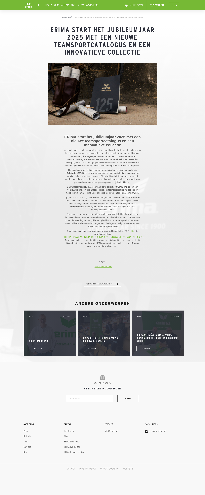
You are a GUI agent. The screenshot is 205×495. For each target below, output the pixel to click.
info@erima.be (111, 431)
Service (81, 5)
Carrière (65, 5)
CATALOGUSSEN (92, 5)
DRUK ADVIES (128, 468)
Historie (48, 5)
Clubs (56, 5)
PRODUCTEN (157, 5)
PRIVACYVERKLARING (109, 468)
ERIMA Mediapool (72, 441)
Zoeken (128, 398)
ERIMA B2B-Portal (72, 446)
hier (132, 230)
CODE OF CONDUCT (87, 468)
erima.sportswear (155, 431)
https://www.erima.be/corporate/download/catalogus (103, 237)
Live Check (69, 431)
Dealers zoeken (134, 5)
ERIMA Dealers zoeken (74, 452)
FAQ (66, 436)
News (73, 5)
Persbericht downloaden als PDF (102, 284)
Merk (40, 5)
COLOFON (71, 468)
